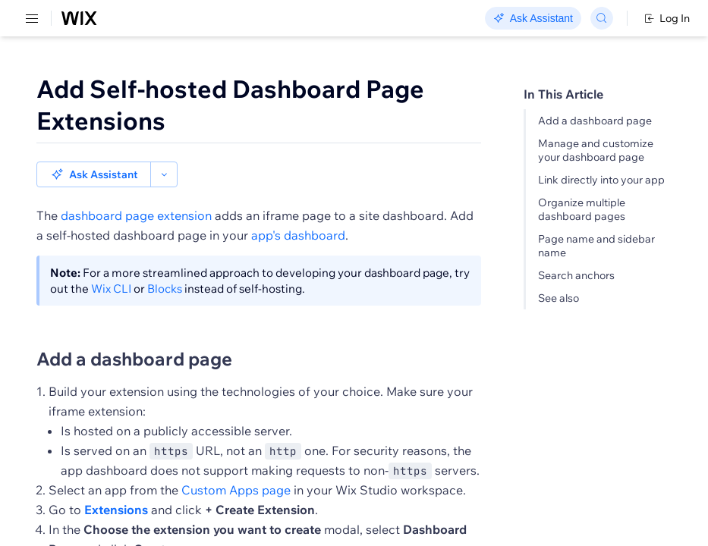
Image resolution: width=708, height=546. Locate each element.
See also (558, 298)
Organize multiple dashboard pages (581, 209)
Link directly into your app (601, 180)
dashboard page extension (136, 189)
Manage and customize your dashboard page (595, 150)
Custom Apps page (236, 464)
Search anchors (576, 275)
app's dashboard (298, 209)
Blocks (164, 263)
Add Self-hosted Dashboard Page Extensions (230, 104)
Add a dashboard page (595, 120)
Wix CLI (111, 263)
